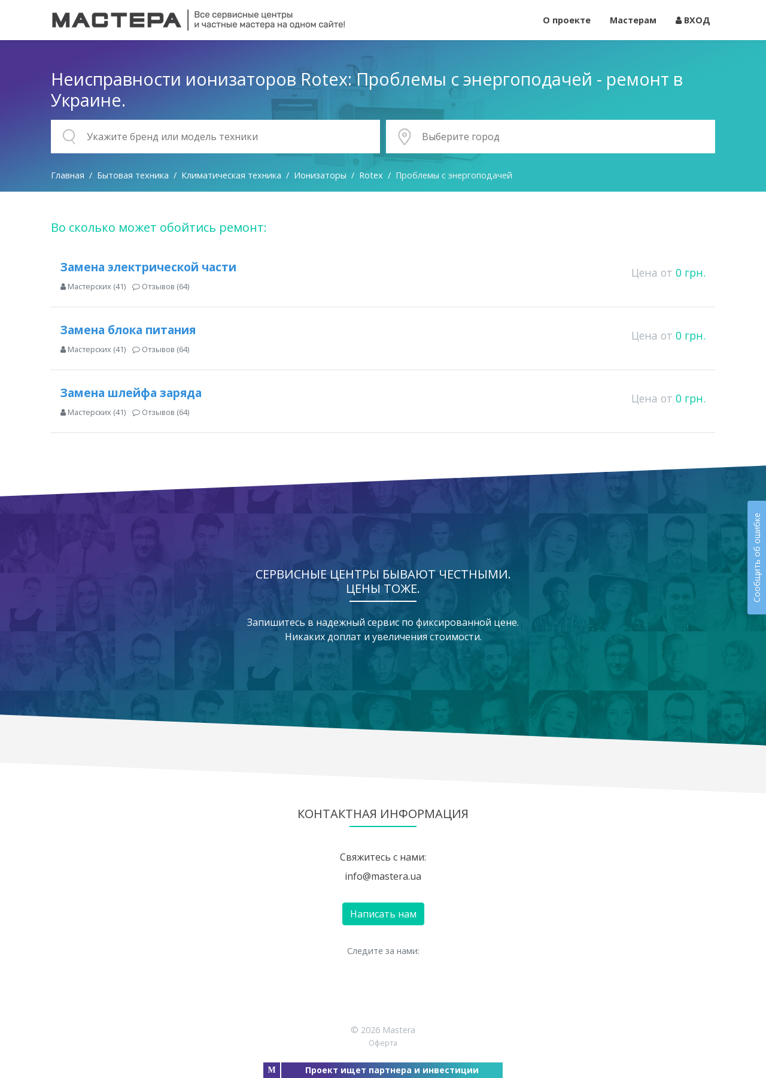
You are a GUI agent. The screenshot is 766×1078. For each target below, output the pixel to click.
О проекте (567, 20)
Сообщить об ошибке (756, 557)
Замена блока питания (128, 330)
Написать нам (383, 913)
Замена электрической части (148, 267)
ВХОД (693, 20)
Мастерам (633, 20)
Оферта (383, 1042)
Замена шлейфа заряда (131, 392)
